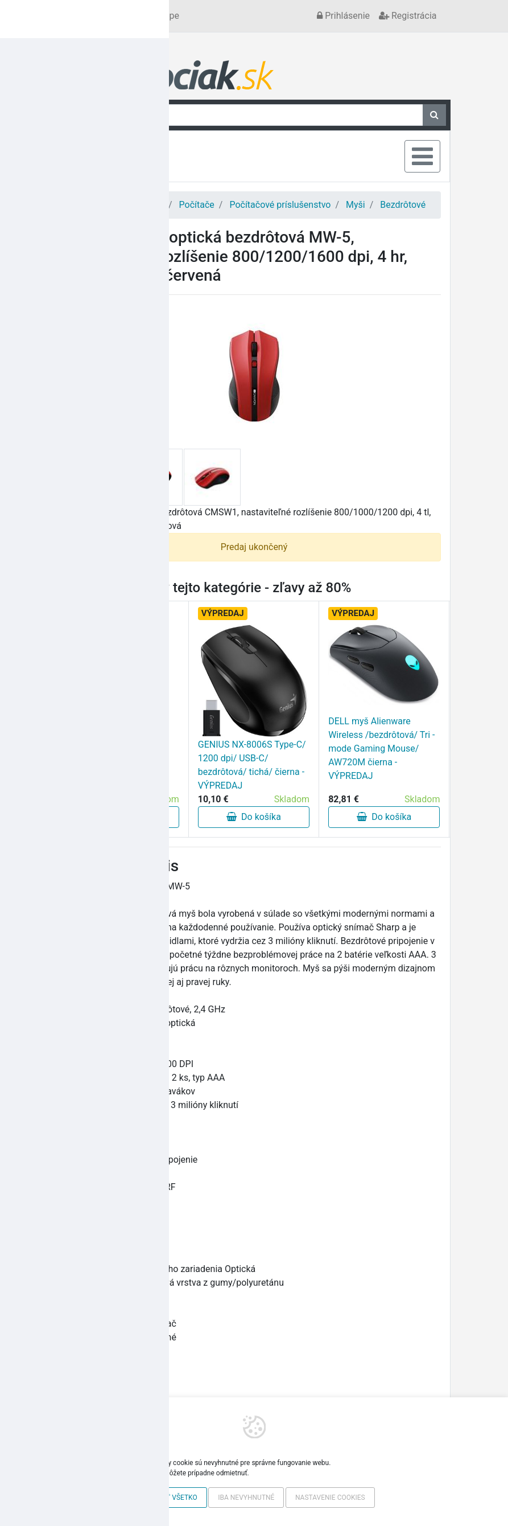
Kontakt (87, 15)
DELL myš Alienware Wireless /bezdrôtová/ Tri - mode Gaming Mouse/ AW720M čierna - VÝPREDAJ (381, 748)
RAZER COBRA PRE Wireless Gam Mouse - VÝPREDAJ (113, 764)
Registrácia (407, 15)
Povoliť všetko (170, 1498)
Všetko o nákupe (145, 15)
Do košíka (123, 816)
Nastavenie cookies (330, 1498)
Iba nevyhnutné (246, 1498)
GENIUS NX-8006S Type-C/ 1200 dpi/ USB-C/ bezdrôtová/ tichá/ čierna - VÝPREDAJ (252, 765)
